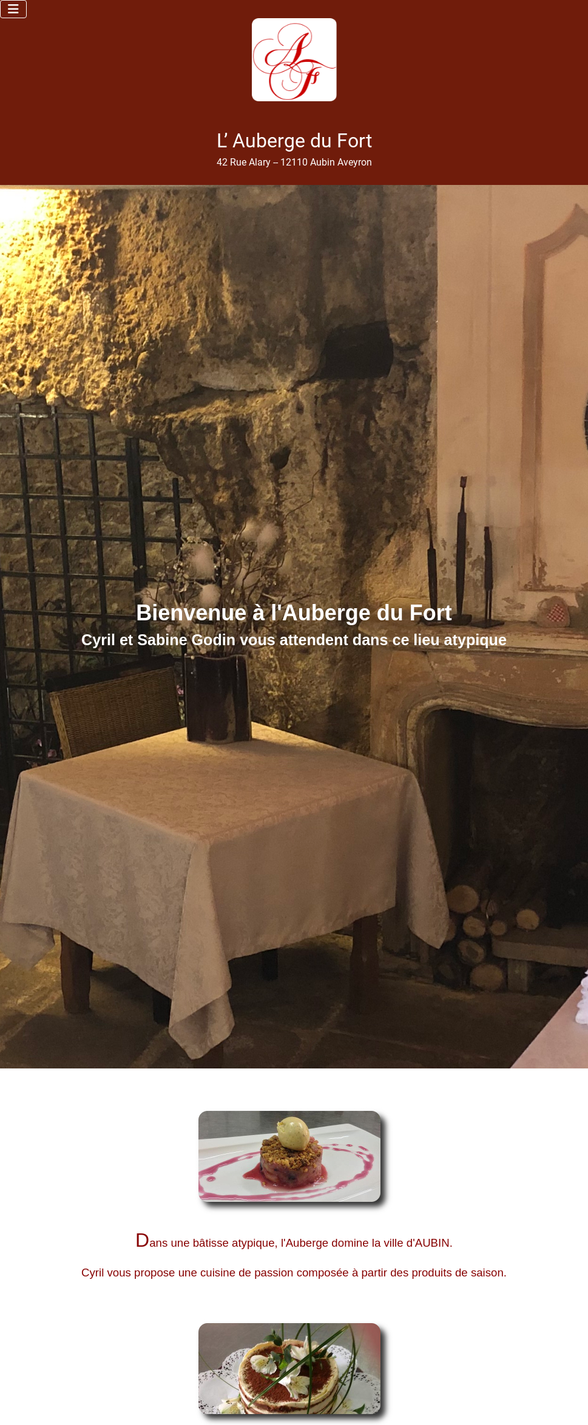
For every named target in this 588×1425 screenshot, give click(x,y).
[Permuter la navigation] (13, 9)
